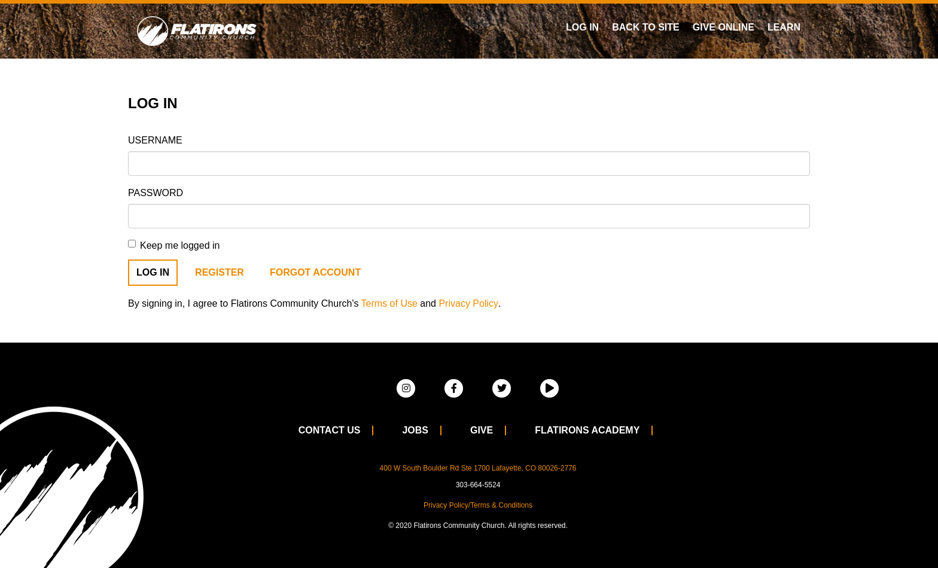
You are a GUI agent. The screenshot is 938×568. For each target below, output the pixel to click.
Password (155, 193)
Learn (784, 27)
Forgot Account (315, 272)
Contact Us (330, 430)
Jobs (415, 430)
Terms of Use (389, 303)
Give (481, 430)
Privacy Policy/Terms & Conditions (478, 505)
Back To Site (646, 27)
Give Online (723, 27)
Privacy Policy (468, 303)
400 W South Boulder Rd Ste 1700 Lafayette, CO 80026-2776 (478, 468)
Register (219, 272)
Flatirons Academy (587, 430)
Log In (582, 27)
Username (155, 140)
